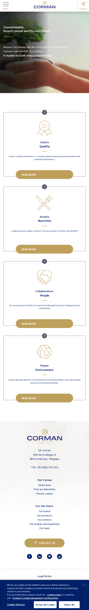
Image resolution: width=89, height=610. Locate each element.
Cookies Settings (16, 606)
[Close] (83, 586)
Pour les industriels (44, 489)
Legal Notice (45, 576)
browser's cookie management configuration (35, 599)
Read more (29, 174)
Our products (44, 515)
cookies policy (54, 596)
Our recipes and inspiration (45, 524)
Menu (6, 6)
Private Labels (44, 493)
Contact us (44, 543)
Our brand (44, 511)
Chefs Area (44, 485)
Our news (44, 528)
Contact (83, 6)
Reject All (69, 606)
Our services (45, 519)
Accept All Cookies (45, 606)
